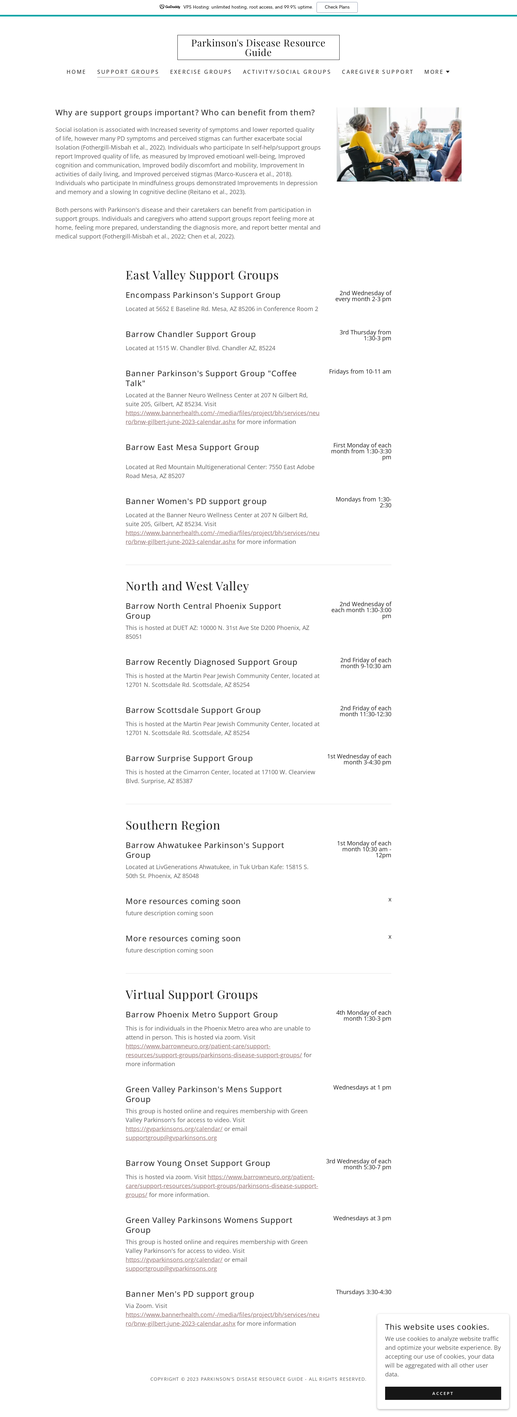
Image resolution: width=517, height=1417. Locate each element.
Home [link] (77, 71)
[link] (258, 54)
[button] (437, 72)
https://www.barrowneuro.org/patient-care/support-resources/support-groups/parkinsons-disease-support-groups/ (222, 1186)
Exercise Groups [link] (201, 71)
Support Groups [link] (128, 71)
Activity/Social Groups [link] (287, 71)
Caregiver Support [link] (378, 71)
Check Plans (337, 7)
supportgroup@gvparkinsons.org (171, 1138)
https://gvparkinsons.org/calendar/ (174, 1129)
